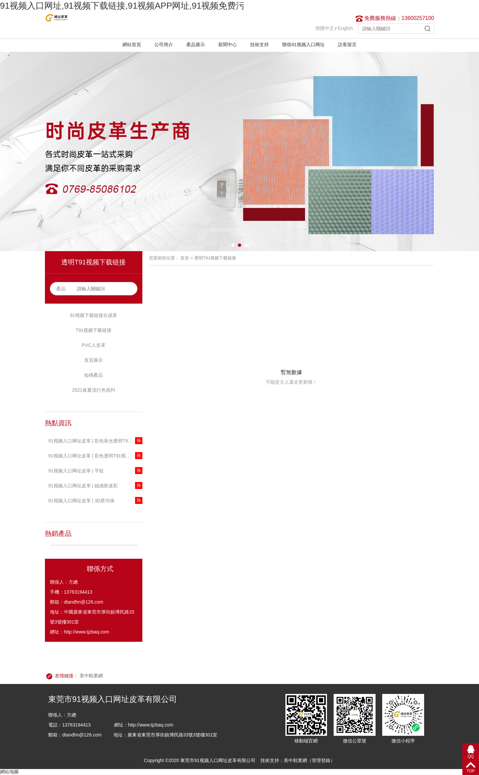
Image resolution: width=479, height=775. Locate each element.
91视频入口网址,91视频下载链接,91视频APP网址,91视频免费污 (122, 6)
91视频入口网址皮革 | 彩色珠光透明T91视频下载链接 (95, 440)
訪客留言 (347, 44)
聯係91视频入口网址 (303, 44)
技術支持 (259, 44)
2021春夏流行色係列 (93, 390)
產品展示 (195, 44)
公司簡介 (163, 44)
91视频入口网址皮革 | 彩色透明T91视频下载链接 (95, 455)
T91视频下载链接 (93, 330)
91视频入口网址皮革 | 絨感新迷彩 (83, 485)
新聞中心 (227, 44)
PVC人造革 (93, 345)
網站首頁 (131, 44)
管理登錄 (321, 760)
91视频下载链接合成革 (93, 315)
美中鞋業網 (91, 675)
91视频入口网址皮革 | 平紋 (76, 470)
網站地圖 (9, 771)
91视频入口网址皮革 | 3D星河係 (81, 500)
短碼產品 (93, 375)
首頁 (184, 257)
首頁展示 (93, 360)
